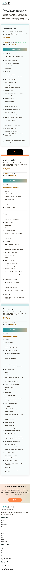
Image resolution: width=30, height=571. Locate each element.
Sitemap (11, 569)
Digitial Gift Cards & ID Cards (12, 353)
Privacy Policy (5, 569)
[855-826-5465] (2, 559)
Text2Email (7, 356)
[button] (27, 3)
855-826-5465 (7, 558)
